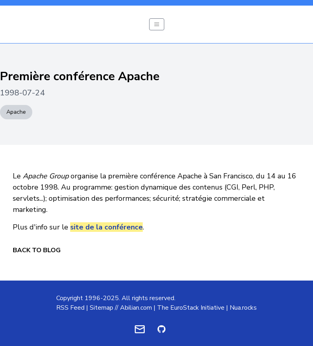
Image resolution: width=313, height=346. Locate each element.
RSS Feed (70, 307)
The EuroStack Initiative (190, 307)
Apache (16, 112)
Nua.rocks (243, 307)
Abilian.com (136, 307)
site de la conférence (106, 227)
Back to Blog (37, 250)
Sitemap (101, 307)
